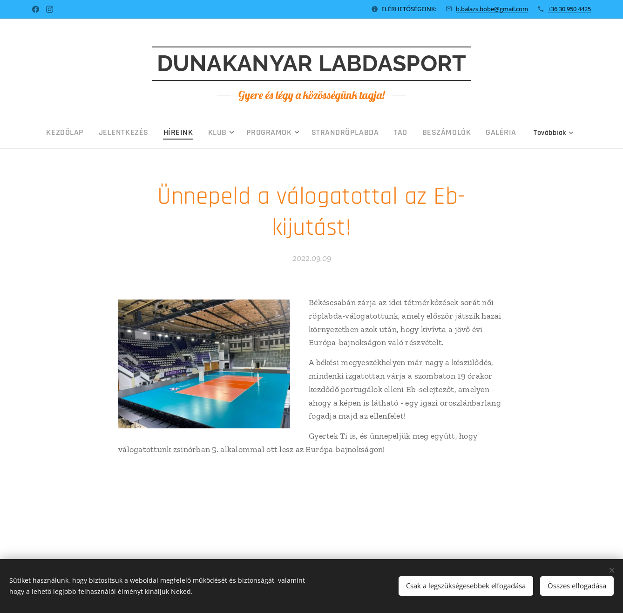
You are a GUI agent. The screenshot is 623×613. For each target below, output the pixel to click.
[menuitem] (107, 132)
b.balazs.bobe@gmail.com (492, 9)
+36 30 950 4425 (569, 9)
